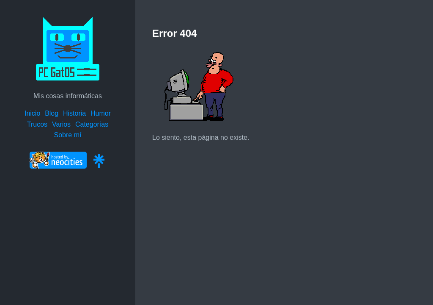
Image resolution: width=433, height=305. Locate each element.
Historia (74, 113)
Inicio (32, 113)
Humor (100, 113)
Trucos (37, 124)
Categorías (91, 124)
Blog (51, 113)
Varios (61, 124)
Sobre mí (68, 135)
